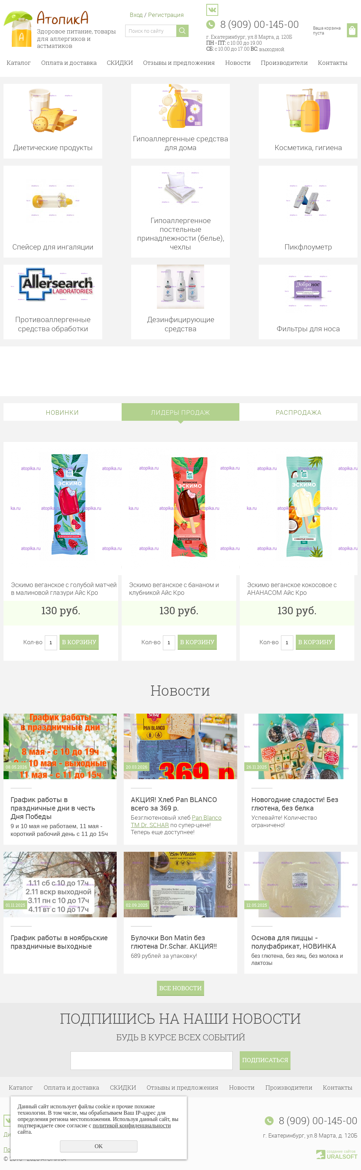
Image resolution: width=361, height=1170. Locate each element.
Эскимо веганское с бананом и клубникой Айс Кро (174, 588)
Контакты (332, 62)
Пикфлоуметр (308, 246)
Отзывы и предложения (179, 62)
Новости (238, 62)
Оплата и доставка (69, 62)
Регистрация (166, 15)
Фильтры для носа (308, 328)
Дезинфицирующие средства (180, 323)
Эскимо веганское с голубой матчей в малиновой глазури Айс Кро (64, 588)
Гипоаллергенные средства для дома (180, 143)
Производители (284, 62)
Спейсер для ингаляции (52, 246)
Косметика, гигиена (308, 147)
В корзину (79, 642)
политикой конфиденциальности (132, 1125)
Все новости (180, 988)
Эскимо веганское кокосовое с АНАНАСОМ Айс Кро (292, 588)
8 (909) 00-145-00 (318, 1120)
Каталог (19, 62)
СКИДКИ (120, 62)
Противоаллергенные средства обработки (53, 323)
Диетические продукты (53, 147)
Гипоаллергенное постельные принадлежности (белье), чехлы (180, 233)
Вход (136, 15)
